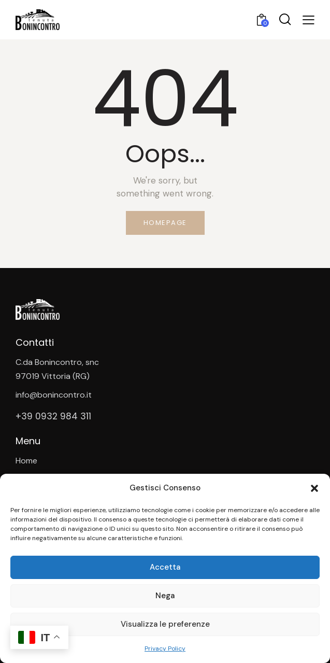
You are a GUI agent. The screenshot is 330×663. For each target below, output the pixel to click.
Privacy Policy (165, 648)
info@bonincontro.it (54, 394)
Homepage (165, 223)
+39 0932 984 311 (53, 416)
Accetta (165, 567)
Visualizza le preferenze (165, 624)
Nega (165, 595)
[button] (314, 488)
